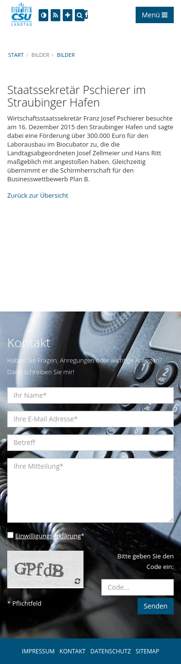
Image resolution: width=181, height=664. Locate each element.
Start (16, 54)
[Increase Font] (67, 15)
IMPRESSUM (38, 651)
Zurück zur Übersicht (37, 195)
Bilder (66, 54)
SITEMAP (147, 651)
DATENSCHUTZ (110, 651)
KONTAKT (72, 651)
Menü (154, 14)
